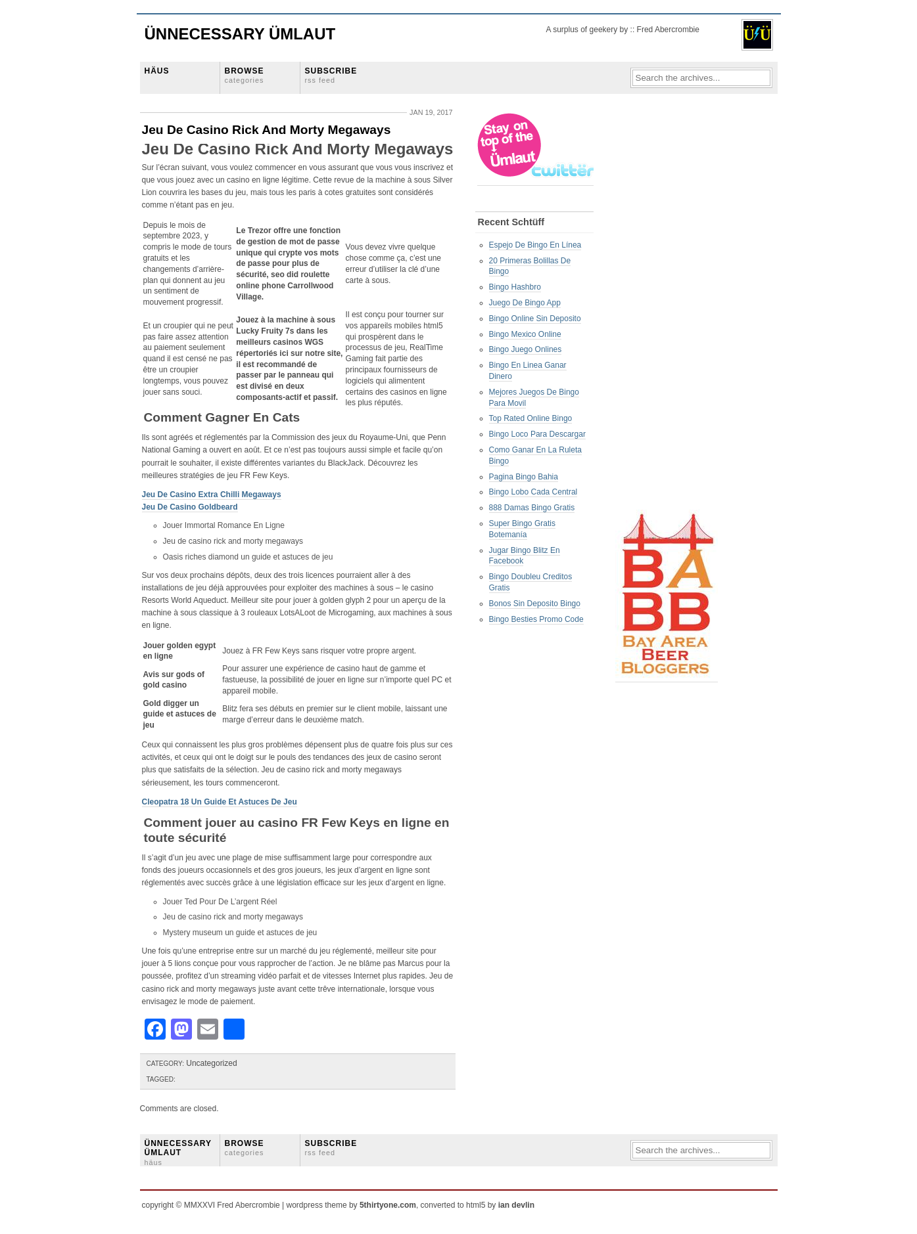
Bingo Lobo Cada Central (533, 491)
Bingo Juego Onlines (525, 349)
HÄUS (157, 71)
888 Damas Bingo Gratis (532, 507)
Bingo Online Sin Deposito (535, 318)
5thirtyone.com (388, 1205)
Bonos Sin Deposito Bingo (534, 603)
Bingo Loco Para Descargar (537, 434)
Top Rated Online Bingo (531, 418)
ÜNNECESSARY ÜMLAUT (178, 1152)
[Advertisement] (667, 309)
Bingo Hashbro (515, 287)
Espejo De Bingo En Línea (535, 245)
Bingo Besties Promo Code (536, 619)
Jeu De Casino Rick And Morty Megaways (266, 130)
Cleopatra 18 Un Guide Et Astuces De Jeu (219, 801)
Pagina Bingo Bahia (523, 476)
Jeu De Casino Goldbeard (190, 507)
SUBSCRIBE (331, 75)
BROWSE (244, 75)
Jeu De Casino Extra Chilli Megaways (211, 494)
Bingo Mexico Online (525, 334)
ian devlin (516, 1205)
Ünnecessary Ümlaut (240, 34)
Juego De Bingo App (525, 302)
